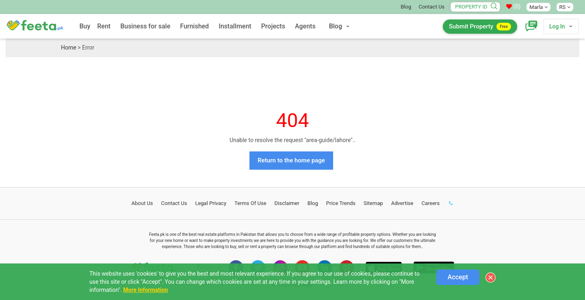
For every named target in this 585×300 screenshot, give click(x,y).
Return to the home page (291, 160)
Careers (430, 203)
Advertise (402, 203)
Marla (538, 7)
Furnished (194, 26)
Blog (406, 7)
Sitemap (373, 203)
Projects (273, 26)
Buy (84, 26)
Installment (235, 26)
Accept (458, 277)
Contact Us (431, 7)
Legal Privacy (210, 203)
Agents (305, 26)
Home (68, 47)
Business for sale (145, 26)
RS (564, 7)
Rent (103, 26)
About (142, 203)
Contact (174, 203)
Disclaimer (287, 203)
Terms (250, 203)
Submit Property (480, 26)
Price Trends (340, 203)
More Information (145, 290)
